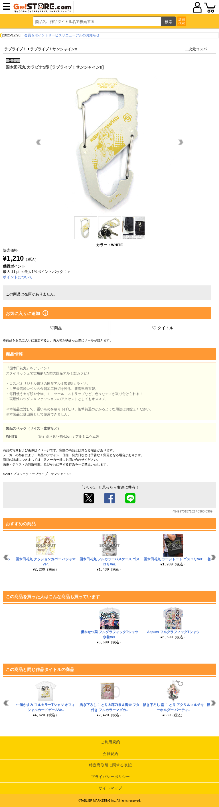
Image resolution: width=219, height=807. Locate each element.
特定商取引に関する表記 (110, 765)
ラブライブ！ (15, 49)
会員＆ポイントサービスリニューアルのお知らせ (62, 35)
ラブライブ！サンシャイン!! (53, 49)
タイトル (162, 328)
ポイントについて (18, 277)
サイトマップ (110, 788)
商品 (56, 328)
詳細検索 (182, 21)
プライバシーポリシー (110, 777)
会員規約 (110, 754)
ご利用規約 (110, 742)
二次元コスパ (196, 49)
